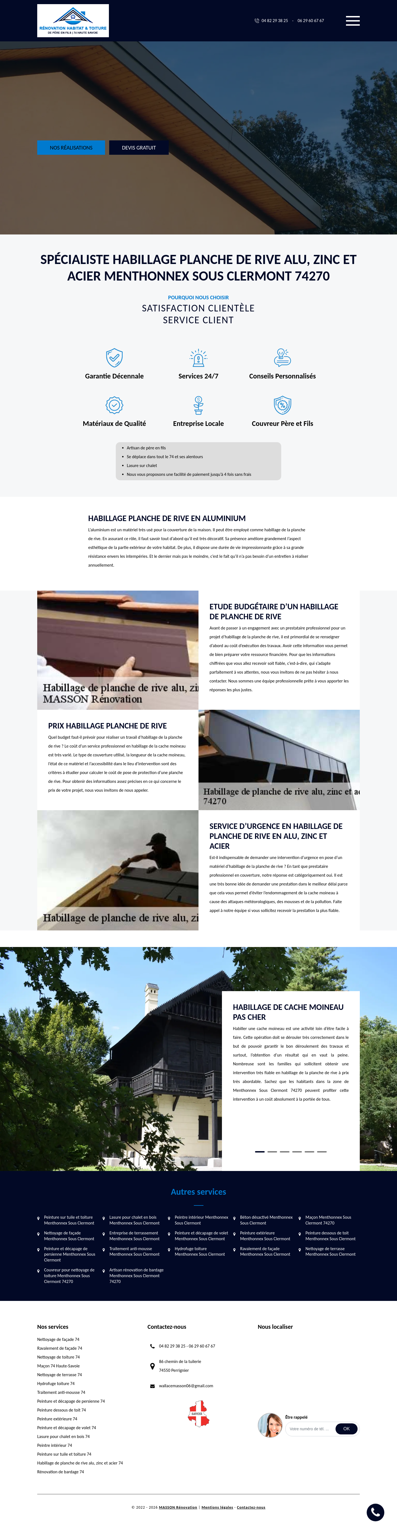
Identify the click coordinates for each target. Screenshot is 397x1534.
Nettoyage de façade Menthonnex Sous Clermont (69, 1235)
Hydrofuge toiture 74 (56, 1383)
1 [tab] (260, 1151)
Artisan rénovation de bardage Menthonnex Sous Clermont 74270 (136, 1275)
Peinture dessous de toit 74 (61, 1410)
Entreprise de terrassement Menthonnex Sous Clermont (134, 1235)
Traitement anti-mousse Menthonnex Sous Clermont (134, 1251)
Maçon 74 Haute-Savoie (58, 1365)
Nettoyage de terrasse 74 (59, 1374)
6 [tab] (322, 1151)
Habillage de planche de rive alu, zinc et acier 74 (80, 1463)
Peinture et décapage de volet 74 (66, 1427)
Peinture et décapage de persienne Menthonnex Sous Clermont (69, 1254)
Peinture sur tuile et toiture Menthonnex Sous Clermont (69, 1220)
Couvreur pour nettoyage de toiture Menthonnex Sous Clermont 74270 (69, 1275)
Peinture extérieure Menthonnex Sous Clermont (265, 1235)
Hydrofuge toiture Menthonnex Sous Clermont (200, 1251)
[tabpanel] (291, 1055)
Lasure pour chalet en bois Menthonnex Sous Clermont (134, 1220)
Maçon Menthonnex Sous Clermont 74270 (328, 1220)
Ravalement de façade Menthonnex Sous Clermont (265, 1251)
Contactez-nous (251, 1507)
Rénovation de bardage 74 (60, 1471)
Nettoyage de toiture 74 (58, 1357)
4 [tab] (297, 1151)
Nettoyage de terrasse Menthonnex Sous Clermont (330, 1251)
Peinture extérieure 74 (57, 1418)
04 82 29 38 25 (275, 20)
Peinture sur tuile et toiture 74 (64, 1454)
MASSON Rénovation (178, 1507)
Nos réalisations (71, 147)
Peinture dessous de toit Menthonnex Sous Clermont (330, 1235)
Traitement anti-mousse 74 (61, 1392)
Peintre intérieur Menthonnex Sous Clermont (201, 1220)
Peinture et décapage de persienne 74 (71, 1401)
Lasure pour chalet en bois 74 (63, 1436)
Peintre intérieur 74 (54, 1445)
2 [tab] (272, 1151)
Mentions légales (217, 1507)
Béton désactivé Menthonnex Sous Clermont (266, 1220)
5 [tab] (309, 1151)
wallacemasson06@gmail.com (186, 1385)
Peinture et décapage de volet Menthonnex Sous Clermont (201, 1235)
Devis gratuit (139, 147)
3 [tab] (284, 1151)
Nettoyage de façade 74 (58, 1339)
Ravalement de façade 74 (59, 1348)
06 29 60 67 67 (310, 20)
